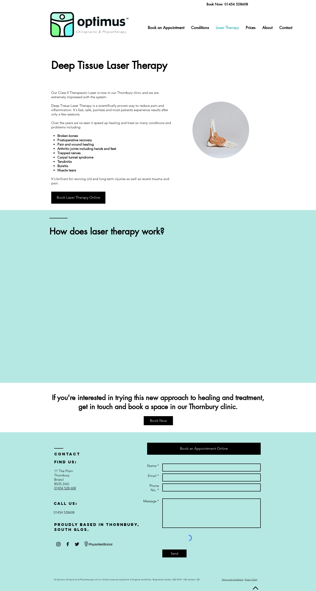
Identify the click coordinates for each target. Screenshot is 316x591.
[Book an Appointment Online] (204, 449)
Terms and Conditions (232, 579)
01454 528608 (236, 4)
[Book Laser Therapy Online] (78, 198)
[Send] (174, 553)
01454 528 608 (65, 488)
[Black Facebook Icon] (67, 544)
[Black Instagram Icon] (58, 544)
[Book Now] (158, 420)
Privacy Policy (251, 579)
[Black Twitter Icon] (77, 544)
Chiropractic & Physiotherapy (101, 32)
